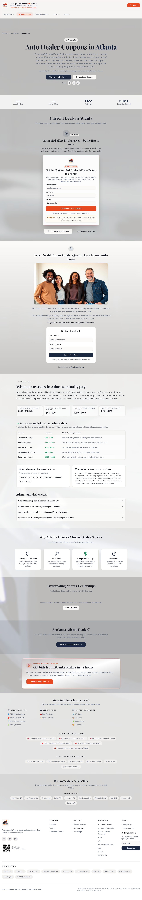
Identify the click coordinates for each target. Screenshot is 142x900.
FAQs (99, 841)
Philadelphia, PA (100, 798)
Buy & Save (9, 14)
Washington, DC (85, 798)
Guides (100, 837)
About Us (53, 825)
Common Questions (71, 767)
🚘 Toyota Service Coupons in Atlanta (40, 738)
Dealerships (78, 832)
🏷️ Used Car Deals (46, 718)
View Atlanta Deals (58, 77)
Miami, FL (114, 798)
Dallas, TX (58, 798)
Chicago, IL (46, 798)
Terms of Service (128, 828)
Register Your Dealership (71, 644)
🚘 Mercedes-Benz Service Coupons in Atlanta (71, 748)
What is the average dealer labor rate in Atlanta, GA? (71, 501)
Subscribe (131, 848)
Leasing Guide (76, 761)
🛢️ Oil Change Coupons (16, 714)
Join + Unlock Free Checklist (71, 208)
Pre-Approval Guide (56, 761)
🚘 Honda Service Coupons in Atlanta (72, 738)
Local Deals (15, 33)
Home (5, 33)
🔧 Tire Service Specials (16, 721)
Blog (99, 848)
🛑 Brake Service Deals (16, 718)
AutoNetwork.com (77, 367)
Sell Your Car (24, 14)
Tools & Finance (42, 14)
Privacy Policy (127, 825)
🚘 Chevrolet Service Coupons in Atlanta (56, 743)
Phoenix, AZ (126, 798)
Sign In (133, 5)
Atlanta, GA (7, 871)
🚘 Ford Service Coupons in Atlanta (102, 738)
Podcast (100, 851)
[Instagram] (15, 839)
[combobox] (71, 203)
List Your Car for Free (39, 682)
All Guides (110, 761)
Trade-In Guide (94, 761)
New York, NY (17, 798)
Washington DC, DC (24, 877)
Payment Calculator (35, 761)
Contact (52, 828)
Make (48, 199)
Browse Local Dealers (84, 77)
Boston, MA (71, 803)
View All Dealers (71, 608)
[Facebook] (4, 839)
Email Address (51, 185)
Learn (57, 14)
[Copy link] (78, 83)
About (67, 14)
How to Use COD (80, 825)
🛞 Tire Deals (77, 718)
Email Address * (55, 345)
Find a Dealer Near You (86, 231)
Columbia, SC (33, 871)
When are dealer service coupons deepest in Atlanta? (71, 506)
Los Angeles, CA (32, 798)
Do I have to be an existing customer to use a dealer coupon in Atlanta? (71, 518)
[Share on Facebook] (74, 83)
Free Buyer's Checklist (106, 828)
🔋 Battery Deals (78, 721)
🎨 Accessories (77, 725)
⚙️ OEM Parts (77, 714)
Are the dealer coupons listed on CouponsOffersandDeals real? (71, 512)
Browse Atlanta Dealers (58, 231)
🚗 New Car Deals (46, 714)
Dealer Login (102, 855)
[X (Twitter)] (9, 839)
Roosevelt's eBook (105, 825)
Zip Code (49, 192)
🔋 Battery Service (14, 725)
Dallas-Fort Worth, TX (50, 871)
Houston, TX (70, 798)
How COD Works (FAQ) (106, 844)
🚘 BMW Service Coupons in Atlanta (88, 743)
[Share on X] (69, 83)
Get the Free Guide (71, 355)
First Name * (53, 336)
